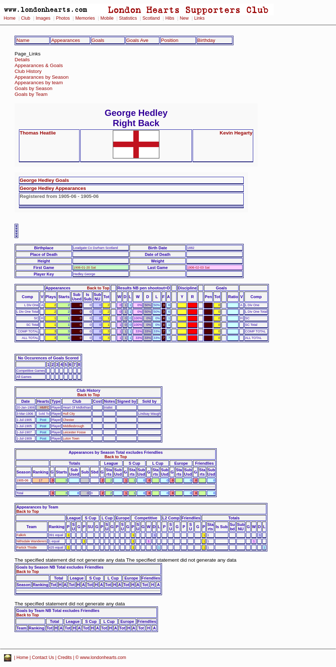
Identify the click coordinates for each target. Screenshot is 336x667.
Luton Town (71, 438)
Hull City (69, 414)
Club (25, 18)
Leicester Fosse (74, 432)
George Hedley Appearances (53, 188)
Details (22, 59)
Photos (63, 18)
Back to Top (98, 288)
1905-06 (22, 480)
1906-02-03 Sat (198, 267)
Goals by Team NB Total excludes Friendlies (57, 610)
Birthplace (43, 248)
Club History (28, 71)
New (184, 18)
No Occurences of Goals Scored (48, 358)
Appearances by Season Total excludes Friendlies (116, 452)
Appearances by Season (42, 77)
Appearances (65, 40)
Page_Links (27, 53)
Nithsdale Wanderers (31, 541)
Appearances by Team (37, 507)
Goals (98, 40)
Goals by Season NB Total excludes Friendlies (60, 567)
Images (43, 18)
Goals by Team (31, 94)
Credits (65, 657)
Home (10, 18)
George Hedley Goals (44, 180)
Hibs (169, 18)
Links (199, 18)
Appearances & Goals (39, 65)
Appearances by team (39, 82)
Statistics (128, 18)
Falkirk (21, 535)
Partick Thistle (26, 547)
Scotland (151, 18)
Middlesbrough (73, 426)
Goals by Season (34, 88)
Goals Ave (137, 40)
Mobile (106, 18)
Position (169, 40)
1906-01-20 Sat (84, 267)
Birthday (206, 40)
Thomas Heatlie (38, 133)
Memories (85, 18)
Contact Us (43, 657)
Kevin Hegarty (236, 133)
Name (23, 40)
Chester (68, 420)
